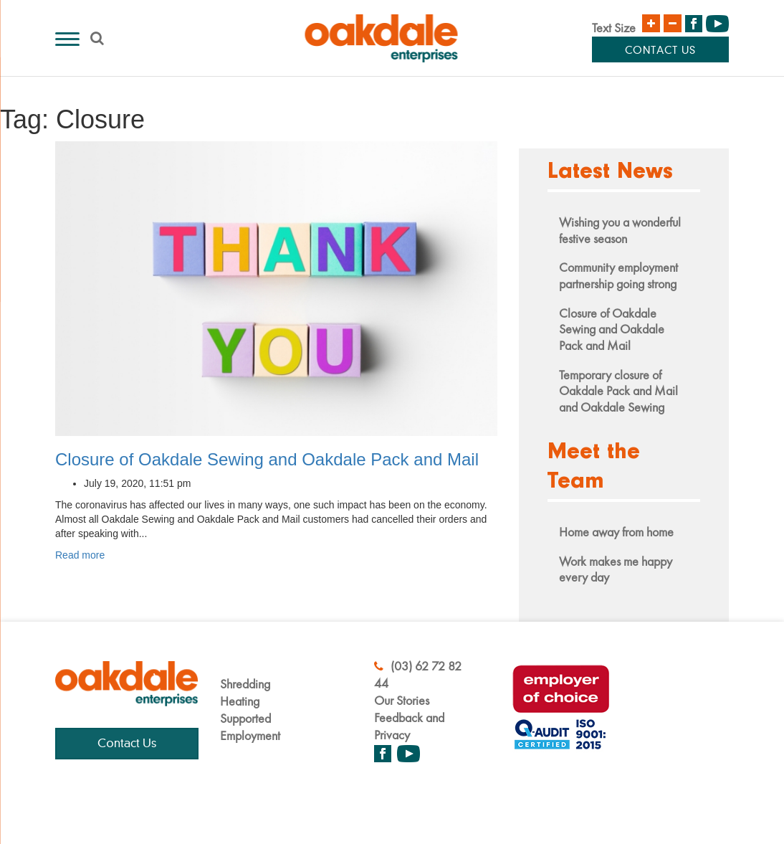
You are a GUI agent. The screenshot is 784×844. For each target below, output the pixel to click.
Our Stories (401, 700)
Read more (80, 555)
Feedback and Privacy (409, 726)
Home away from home (616, 531)
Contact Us (660, 51)
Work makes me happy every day (615, 569)
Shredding (245, 683)
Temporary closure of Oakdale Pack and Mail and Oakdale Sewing (618, 390)
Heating (239, 701)
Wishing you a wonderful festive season (620, 230)
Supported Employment (250, 727)
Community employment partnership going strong (618, 275)
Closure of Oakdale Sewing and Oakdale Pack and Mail (267, 459)
